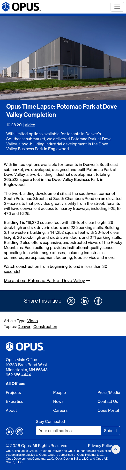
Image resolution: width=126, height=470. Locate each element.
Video (30, 124)
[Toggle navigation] (117, 7)
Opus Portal (108, 410)
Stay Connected (50, 421)
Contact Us (107, 401)
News (58, 401)
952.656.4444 (18, 374)
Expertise (14, 401)
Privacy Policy (100, 445)
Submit (110, 430)
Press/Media (108, 392)
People (59, 392)
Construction (45, 326)
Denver (24, 326)
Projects (13, 392)
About (11, 410)
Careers (60, 410)
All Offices (15, 383)
